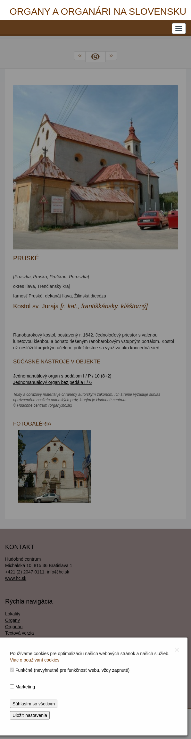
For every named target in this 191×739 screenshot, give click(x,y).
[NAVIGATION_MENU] (179, 28)
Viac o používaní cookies (35, 659)
